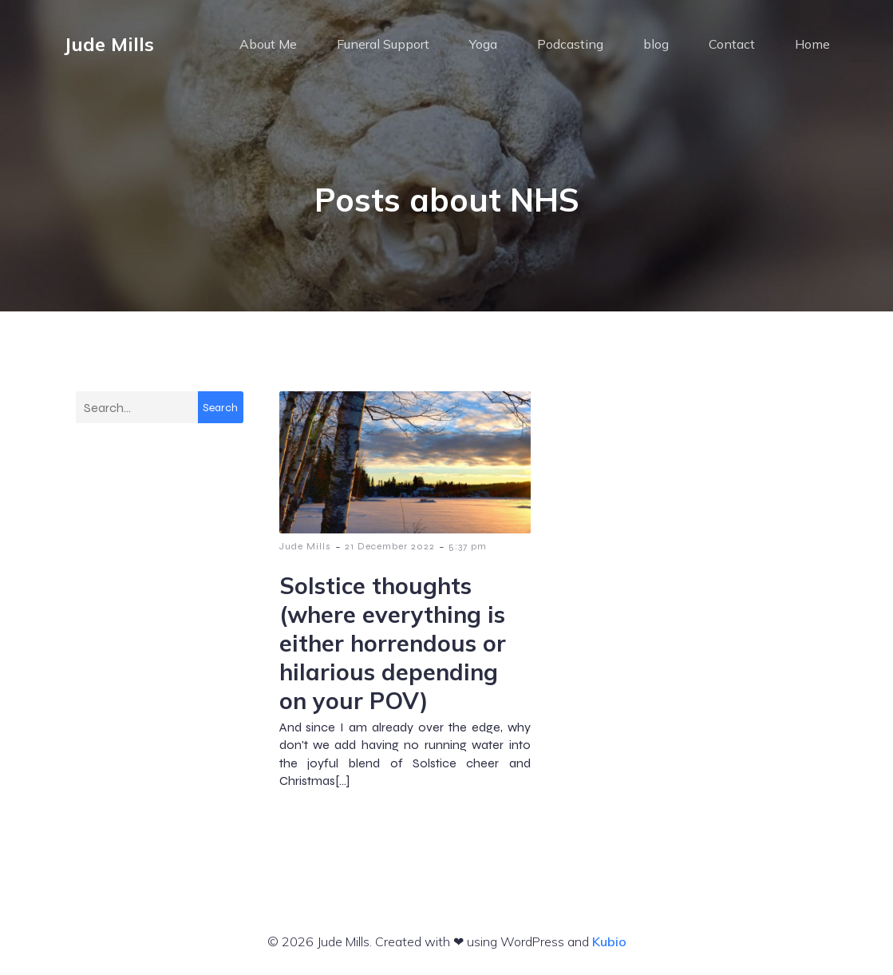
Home (812, 44)
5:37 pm (467, 546)
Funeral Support (383, 44)
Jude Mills (305, 546)
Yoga (483, 44)
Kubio (609, 941)
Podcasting (570, 44)
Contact (732, 44)
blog (656, 44)
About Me (268, 44)
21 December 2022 (390, 546)
